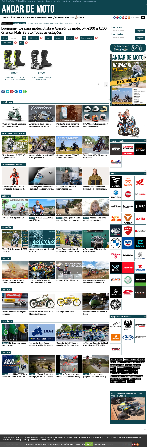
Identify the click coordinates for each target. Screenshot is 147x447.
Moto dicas (7, 321)
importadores (69, 23)
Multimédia (7, 227)
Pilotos (123, 381)
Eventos (5, 17)
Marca (48, 38)
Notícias (11, 17)
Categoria (59, 38)
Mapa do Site (51, 440)
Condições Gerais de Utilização (12, 440)
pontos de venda (32, 23)
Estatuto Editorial (112, 437)
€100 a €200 (7, 43)
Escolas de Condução (119, 379)
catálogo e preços (19, 23)
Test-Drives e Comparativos (13, 133)
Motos (33, 17)
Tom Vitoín (34, 437)
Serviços (60, 17)
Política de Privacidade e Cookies (130, 437)
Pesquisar (139, 31)
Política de (100, 444)
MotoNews (7, 102)
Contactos (90, 437)
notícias (77, 23)
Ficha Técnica (99, 437)
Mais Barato (33, 38)
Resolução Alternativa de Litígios (35, 440)
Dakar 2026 (20, 17)
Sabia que (7, 290)
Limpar (5, 38)
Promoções (52, 17)
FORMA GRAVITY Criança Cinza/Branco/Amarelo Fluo (14, 78)
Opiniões (6, 196)
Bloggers (114, 381)
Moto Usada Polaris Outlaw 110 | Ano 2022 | (128, 406)
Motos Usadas (116, 359)
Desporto (6, 258)
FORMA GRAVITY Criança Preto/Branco (41, 78)
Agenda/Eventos (131, 359)
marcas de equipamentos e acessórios (51, 23)
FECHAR (89, 444)
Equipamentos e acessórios (14, 164)
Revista (81, 17)
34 (21, 43)
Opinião (27, 17)
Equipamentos (42, 17)
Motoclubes (69, 17)
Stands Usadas (123, 367)
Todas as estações (87, 38)
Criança (70, 38)
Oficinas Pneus (123, 370)
